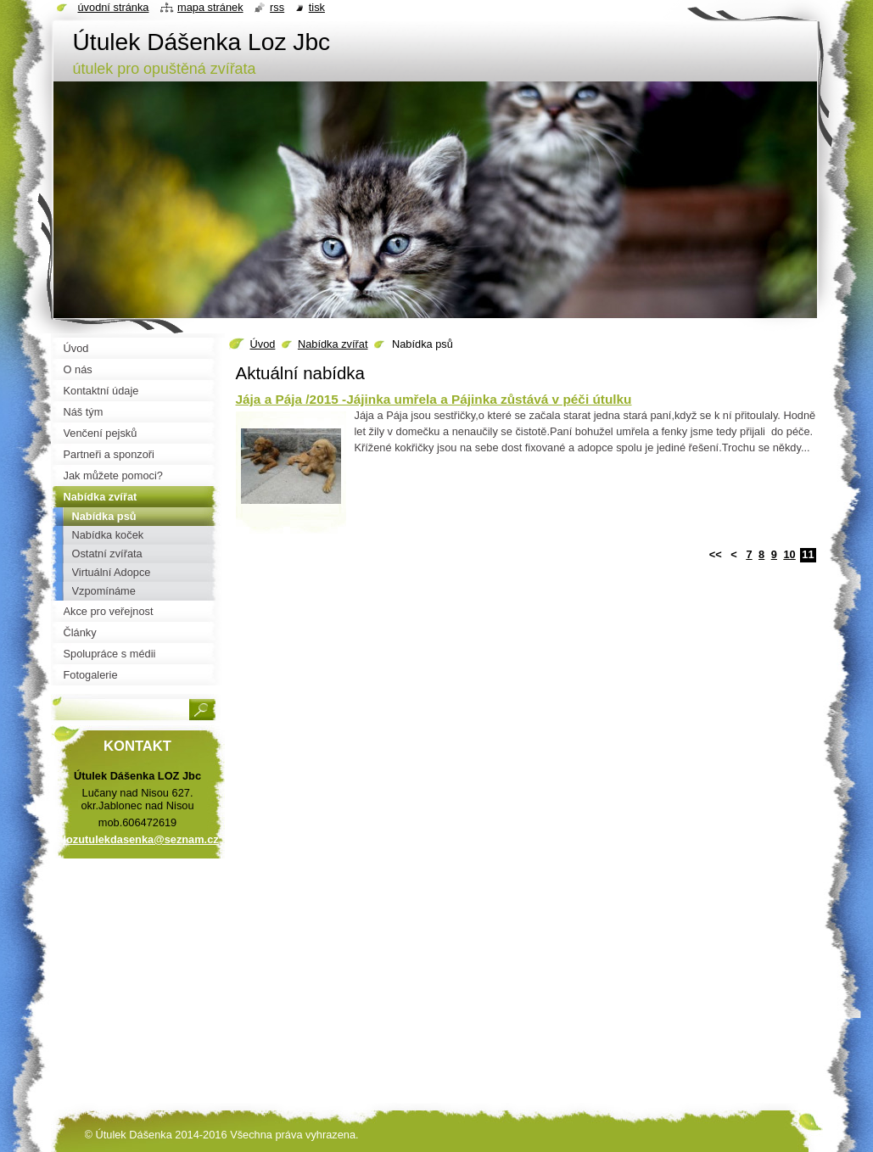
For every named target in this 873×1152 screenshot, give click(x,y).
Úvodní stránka (113, 7)
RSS (277, 7)
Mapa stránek (210, 7)
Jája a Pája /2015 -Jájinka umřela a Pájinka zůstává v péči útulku (434, 399)
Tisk (317, 7)
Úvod (263, 344)
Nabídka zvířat (333, 344)
